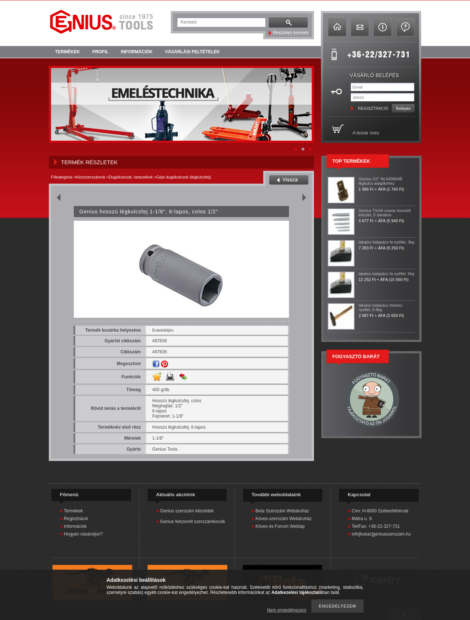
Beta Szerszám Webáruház (282, 510)
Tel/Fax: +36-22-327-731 (376, 526)
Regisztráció (76, 518)
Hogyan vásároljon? (83, 534)
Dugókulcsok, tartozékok (131, 177)
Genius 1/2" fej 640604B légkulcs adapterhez (380, 181)
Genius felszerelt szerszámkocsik (192, 521)
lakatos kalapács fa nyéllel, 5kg (387, 273)
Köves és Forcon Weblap (280, 526)
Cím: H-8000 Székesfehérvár (380, 510)
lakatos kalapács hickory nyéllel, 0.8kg (380, 307)
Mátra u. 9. (362, 518)
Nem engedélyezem (286, 610)
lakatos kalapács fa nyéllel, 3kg (387, 242)
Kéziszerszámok (90, 177)
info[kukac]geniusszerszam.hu (381, 534)
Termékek (73, 510)
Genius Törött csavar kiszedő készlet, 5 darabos (385, 212)
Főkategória (61, 177)
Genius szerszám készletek (187, 510)
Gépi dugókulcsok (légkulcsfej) (183, 177)
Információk (75, 526)
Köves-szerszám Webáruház (284, 518)
